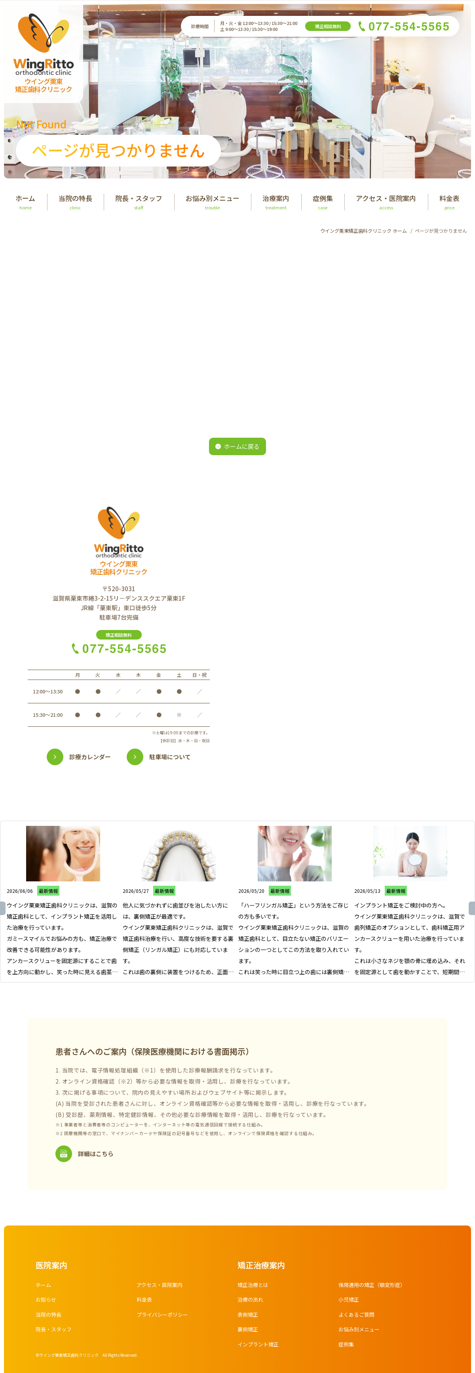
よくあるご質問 (357, 1317)
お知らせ (47, 1302)
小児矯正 (349, 1302)
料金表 (145, 1302)
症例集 (346, 1347)
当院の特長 (49, 1317)
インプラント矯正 (260, 1347)
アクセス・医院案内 (161, 1287)
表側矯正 (249, 1317)
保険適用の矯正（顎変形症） (374, 1287)
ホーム (44, 1287)
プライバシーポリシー (164, 1317)
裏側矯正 (249, 1332)
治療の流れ (251, 1302)
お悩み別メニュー (360, 1332)
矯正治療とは (254, 1287)
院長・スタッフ (55, 1332)
